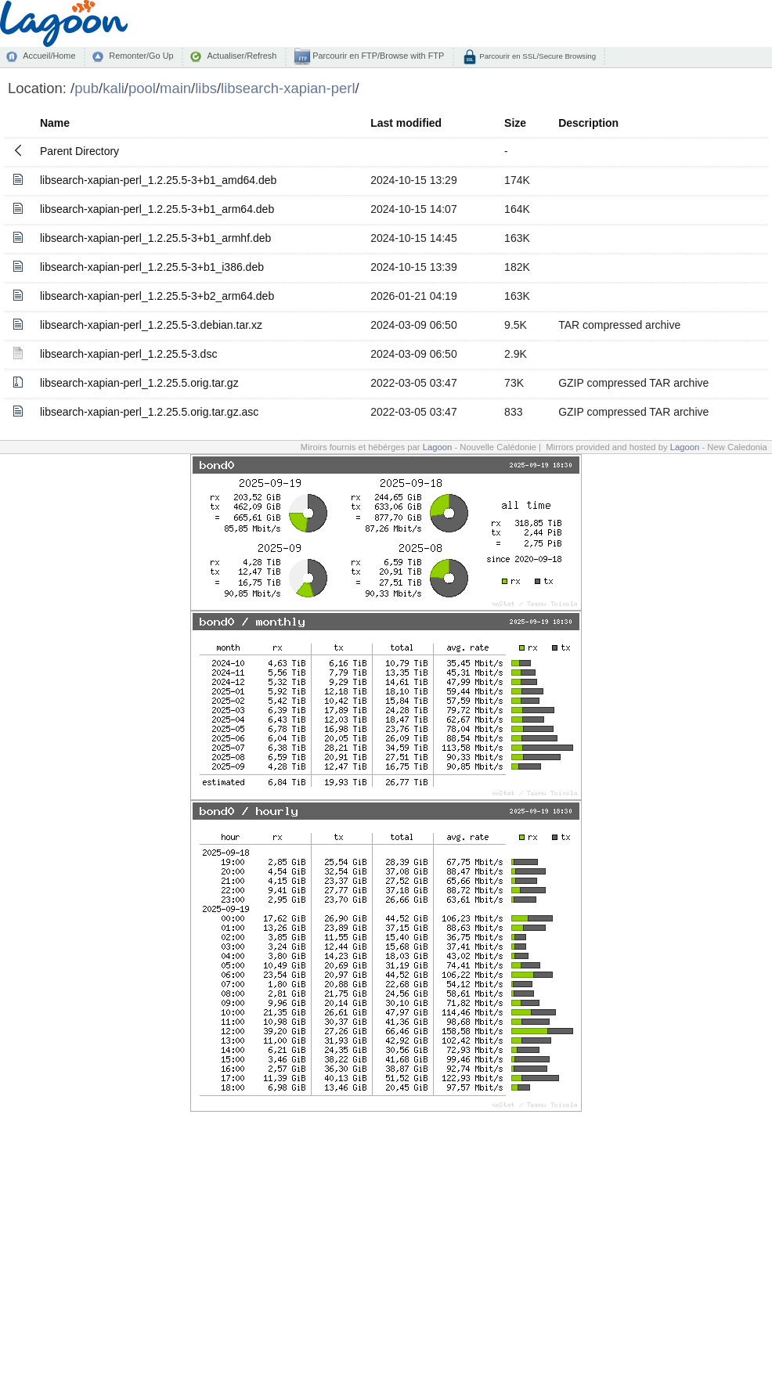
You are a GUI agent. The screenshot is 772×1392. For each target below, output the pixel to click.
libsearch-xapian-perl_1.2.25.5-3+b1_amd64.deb (158, 180)
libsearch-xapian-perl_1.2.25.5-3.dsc (128, 354)
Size (515, 123)
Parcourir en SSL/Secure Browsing (537, 56)
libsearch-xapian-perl (288, 88)
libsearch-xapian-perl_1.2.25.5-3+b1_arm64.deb (157, 209)
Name (55, 123)
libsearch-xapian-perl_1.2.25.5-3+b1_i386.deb (152, 267)
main (175, 88)
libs (206, 88)
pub (86, 88)
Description (588, 123)
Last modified (406, 123)
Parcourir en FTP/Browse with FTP (377, 55)
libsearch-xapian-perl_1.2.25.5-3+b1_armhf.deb (155, 238)
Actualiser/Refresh (241, 55)
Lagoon (438, 447)
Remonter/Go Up (141, 55)
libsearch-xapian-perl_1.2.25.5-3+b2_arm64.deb (157, 296)
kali (113, 88)
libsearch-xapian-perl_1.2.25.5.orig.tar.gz (139, 383)
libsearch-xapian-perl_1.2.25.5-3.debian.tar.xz (151, 325)
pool (142, 88)
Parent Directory (79, 151)
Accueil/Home (49, 55)
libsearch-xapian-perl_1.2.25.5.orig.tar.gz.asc (149, 412)
